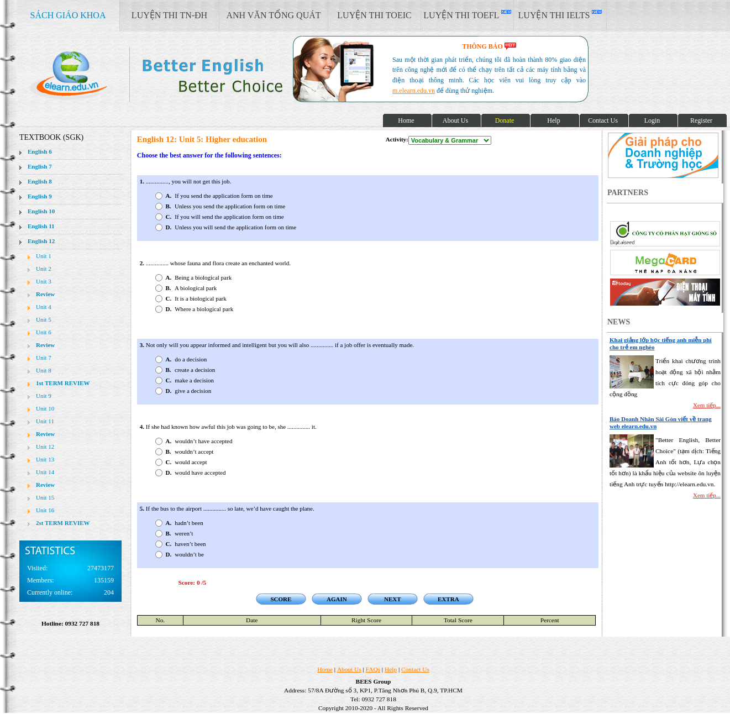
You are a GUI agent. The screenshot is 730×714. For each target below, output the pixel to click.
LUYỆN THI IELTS (560, 15)
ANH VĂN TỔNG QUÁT (273, 15)
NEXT (392, 599)
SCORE (280, 599)
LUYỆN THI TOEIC (374, 15)
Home (325, 669)
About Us (349, 669)
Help (391, 669)
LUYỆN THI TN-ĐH (169, 15)
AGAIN (337, 599)
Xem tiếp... (707, 405)
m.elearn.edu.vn (413, 91)
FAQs (373, 669)
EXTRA (448, 599)
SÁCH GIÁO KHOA (68, 15)
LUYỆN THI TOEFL (467, 15)
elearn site (175, 74)
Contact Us (415, 669)
